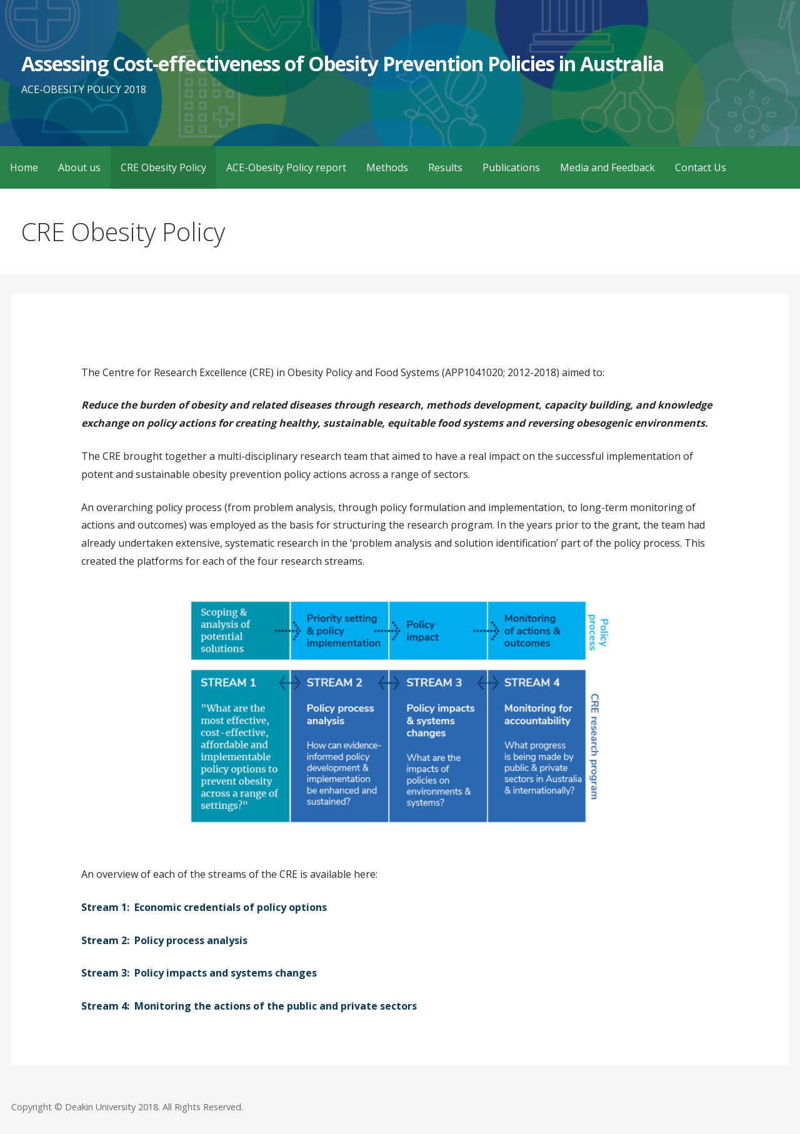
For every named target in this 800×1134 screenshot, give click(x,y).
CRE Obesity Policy (163, 167)
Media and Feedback (607, 167)
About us (79, 167)
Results (445, 167)
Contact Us (700, 167)
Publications (511, 167)
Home (24, 167)
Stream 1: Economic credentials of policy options (204, 907)
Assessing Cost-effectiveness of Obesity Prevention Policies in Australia (342, 63)
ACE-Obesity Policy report (286, 167)
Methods (387, 167)
